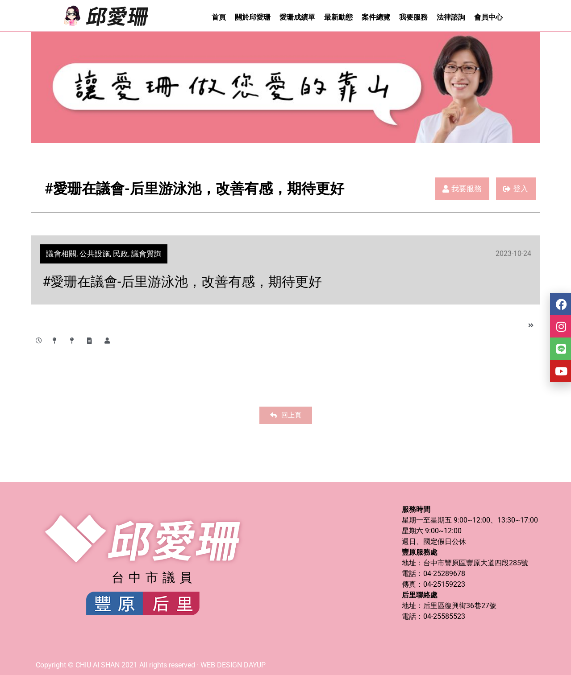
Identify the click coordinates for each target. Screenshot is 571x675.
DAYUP (255, 665)
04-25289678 (444, 573)
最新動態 (338, 17)
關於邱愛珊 (253, 17)
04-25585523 (444, 616)
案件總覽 (376, 17)
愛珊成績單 (297, 17)
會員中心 (488, 17)
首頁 (219, 17)
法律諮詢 (451, 17)
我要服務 (413, 17)
